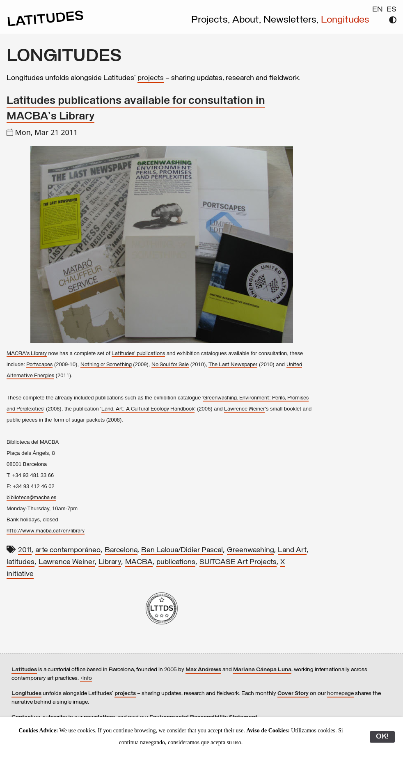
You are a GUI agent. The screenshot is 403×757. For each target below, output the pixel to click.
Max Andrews (203, 670)
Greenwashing (250, 550)
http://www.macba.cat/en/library (46, 531)
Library (109, 562)
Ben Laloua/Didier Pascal (182, 550)
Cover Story (293, 693)
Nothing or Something (106, 364)
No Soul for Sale (170, 364)
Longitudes (345, 20)
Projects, (211, 20)
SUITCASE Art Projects (238, 562)
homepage (340, 693)
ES (391, 10)
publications (175, 562)
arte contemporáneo (68, 550)
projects (150, 78)
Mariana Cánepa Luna (262, 670)
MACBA (139, 562)
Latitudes (24, 670)
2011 (25, 550)
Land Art (292, 550)
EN (377, 10)
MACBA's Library (27, 353)
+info (86, 678)
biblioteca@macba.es (31, 497)
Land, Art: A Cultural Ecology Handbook (148, 409)
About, (247, 20)
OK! (382, 737)
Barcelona (121, 550)
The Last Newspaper (232, 364)
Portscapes (39, 364)
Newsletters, (292, 20)
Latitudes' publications (138, 353)
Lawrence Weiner (244, 409)
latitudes (20, 562)
